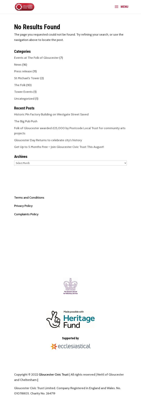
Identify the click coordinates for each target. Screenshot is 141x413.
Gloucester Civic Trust (54, 374)
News (18, 64)
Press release (23, 71)
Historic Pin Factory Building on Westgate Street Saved (51, 114)
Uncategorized (24, 99)
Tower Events (23, 92)
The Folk (20, 85)
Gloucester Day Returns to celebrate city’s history (48, 140)
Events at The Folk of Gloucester (36, 58)
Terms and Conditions (29, 197)
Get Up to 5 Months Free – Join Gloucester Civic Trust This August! (59, 147)
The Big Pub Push (25, 121)
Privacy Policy (23, 206)
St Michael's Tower (26, 78)
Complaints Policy (26, 214)
